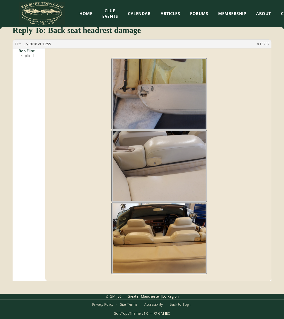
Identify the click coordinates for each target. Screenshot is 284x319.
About (263, 13)
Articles (170, 13)
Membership (232, 13)
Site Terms (128, 304)
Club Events (110, 13)
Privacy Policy (102, 304)
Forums (199, 13)
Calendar (139, 13)
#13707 (263, 44)
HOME (85, 13)
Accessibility (153, 304)
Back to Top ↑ (181, 304)
